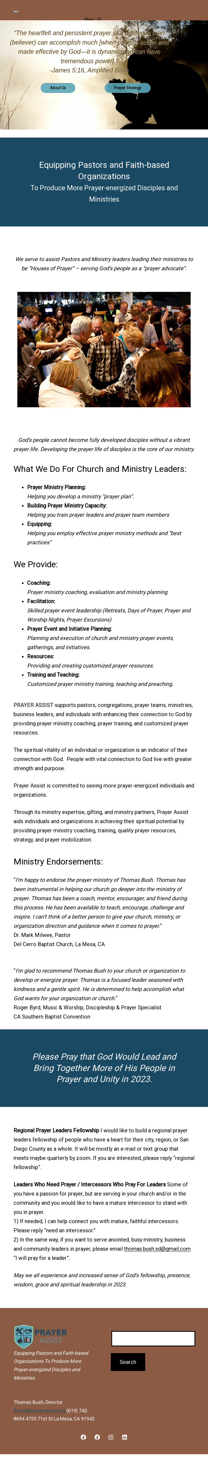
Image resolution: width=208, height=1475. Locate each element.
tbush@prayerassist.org (39, 1428)
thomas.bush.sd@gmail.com (157, 1267)
